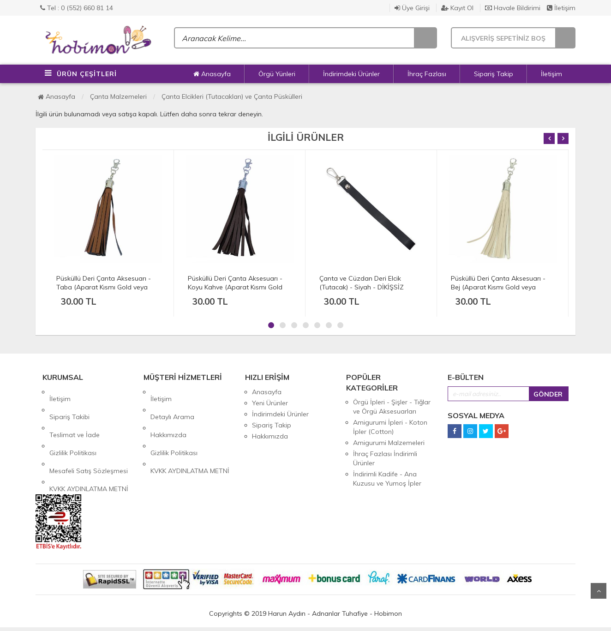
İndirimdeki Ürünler (351, 74)
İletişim (561, 8)
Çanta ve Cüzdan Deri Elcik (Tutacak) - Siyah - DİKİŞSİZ (361, 282)
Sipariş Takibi (69, 403)
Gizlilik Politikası (72, 425)
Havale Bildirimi (512, 8)
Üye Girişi (412, 8)
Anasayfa (212, 73)
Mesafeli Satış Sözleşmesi (88, 436)
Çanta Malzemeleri (118, 96)
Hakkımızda (168, 414)
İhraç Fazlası (426, 74)
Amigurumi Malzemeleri (389, 443)
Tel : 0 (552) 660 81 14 (76, 8)
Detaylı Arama (172, 403)
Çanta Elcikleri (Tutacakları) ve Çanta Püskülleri (232, 96)
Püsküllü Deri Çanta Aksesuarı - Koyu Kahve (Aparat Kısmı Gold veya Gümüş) (235, 287)
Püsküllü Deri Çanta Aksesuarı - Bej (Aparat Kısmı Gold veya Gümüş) (498, 287)
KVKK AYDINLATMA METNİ (88, 447)
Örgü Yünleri (276, 74)
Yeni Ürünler (270, 403)
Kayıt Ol (457, 8)
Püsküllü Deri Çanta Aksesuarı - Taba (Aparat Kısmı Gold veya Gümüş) (103, 287)
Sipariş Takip (493, 74)
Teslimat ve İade (74, 414)
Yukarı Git (598, 591)
